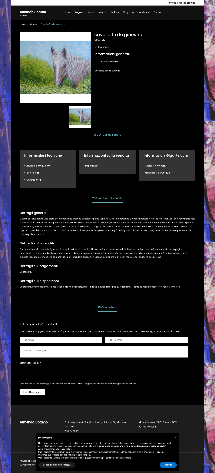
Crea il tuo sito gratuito (182, 2)
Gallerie (115, 12)
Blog (125, 12)
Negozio (103, 12)
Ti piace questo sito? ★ (95, 422)
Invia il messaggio (32, 392)
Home (67, 12)
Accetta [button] (168, 465)
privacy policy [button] (129, 443)
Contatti (158, 12)
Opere (91, 12)
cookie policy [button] (65, 449)
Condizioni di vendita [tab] (107, 198)
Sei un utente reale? (30, 363)
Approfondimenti (141, 12)
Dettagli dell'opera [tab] (107, 134)
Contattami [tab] (107, 307)
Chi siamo (69, 426)
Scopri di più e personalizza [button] (56, 465)
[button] (175, 437)
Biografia (80, 12)
